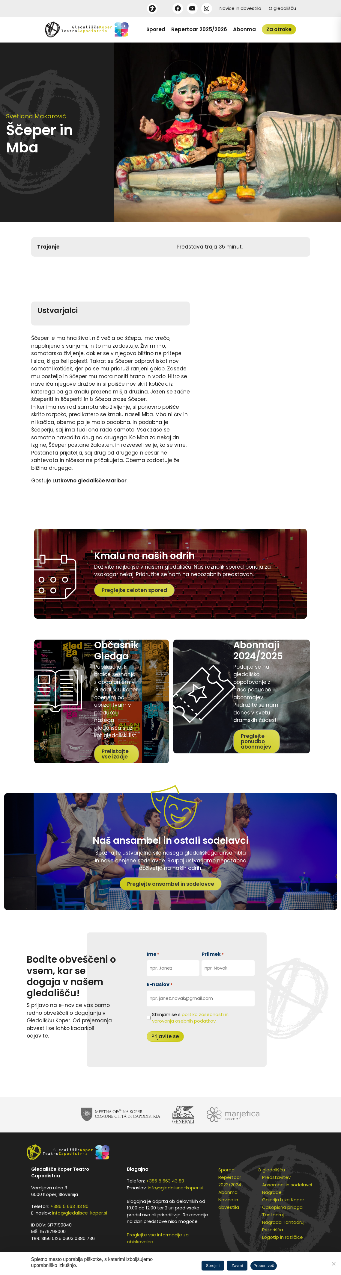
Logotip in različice (282, 1237)
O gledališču (282, 8)
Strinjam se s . (190, 1017)
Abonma (244, 29)
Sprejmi (213, 1265)
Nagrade (272, 1192)
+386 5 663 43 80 (69, 1206)
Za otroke (279, 29)
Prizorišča (272, 1229)
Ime (153, 954)
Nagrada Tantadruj (283, 1222)
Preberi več (263, 1265)
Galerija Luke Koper (283, 1200)
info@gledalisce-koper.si (79, 1213)
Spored (155, 29)
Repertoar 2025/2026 (199, 29)
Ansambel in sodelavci (287, 1185)
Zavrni (237, 1265)
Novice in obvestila (240, 8)
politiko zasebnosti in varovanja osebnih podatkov (190, 1017)
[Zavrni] (334, 1264)
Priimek (213, 954)
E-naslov (159, 984)
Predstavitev (276, 1177)
